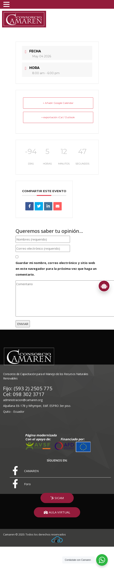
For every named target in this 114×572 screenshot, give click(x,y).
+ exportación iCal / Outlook (58, 117)
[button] (57, 498)
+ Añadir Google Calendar (58, 102)
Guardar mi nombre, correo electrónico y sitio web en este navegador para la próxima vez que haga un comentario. (56, 268)
